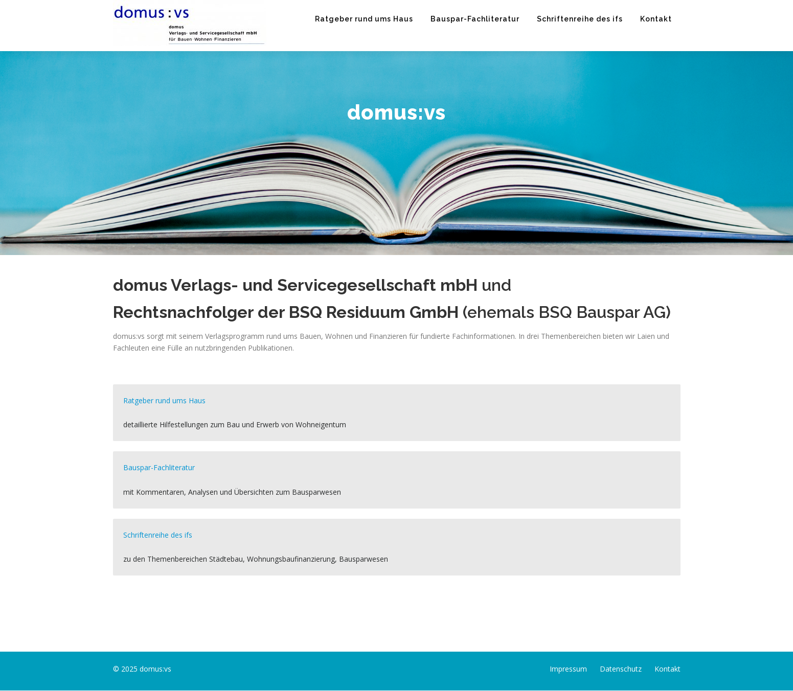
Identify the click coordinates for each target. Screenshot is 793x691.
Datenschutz (621, 669)
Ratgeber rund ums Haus (364, 19)
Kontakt (656, 19)
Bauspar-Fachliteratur (475, 19)
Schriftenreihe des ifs (580, 19)
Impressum (568, 669)
